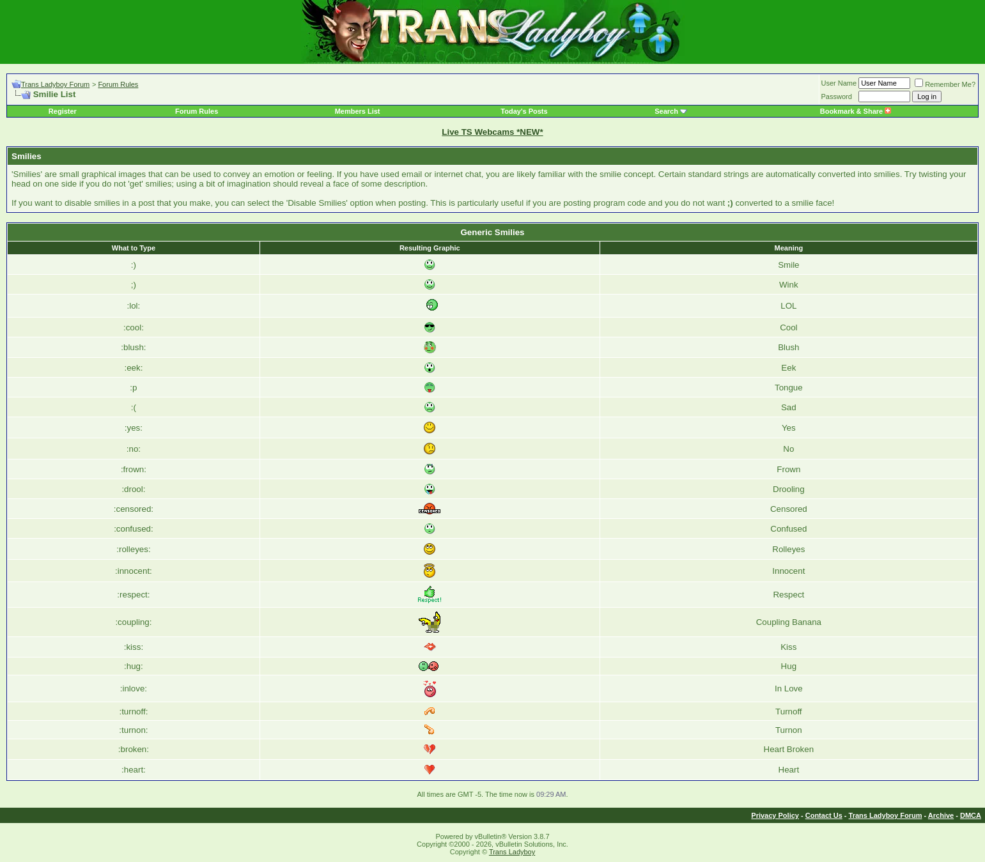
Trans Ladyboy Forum (55, 84)
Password (836, 96)
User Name (839, 83)
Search (666, 111)
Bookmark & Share (855, 111)
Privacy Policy (775, 815)
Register (63, 111)
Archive (941, 815)
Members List (357, 111)
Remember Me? (945, 84)
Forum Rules (118, 84)
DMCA (970, 815)
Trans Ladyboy (512, 852)
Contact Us (823, 815)
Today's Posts (523, 111)
